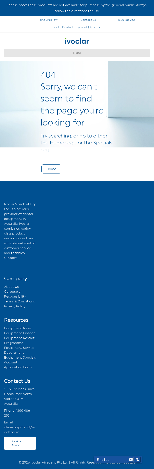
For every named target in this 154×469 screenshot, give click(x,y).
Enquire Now (38, 19)
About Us (11, 287)
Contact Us (82, 19)
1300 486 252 (121, 19)
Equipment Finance (20, 333)
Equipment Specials (20, 357)
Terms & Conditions (19, 301)
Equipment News (17, 328)
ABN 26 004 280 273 (120, 462)
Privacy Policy (14, 306)
